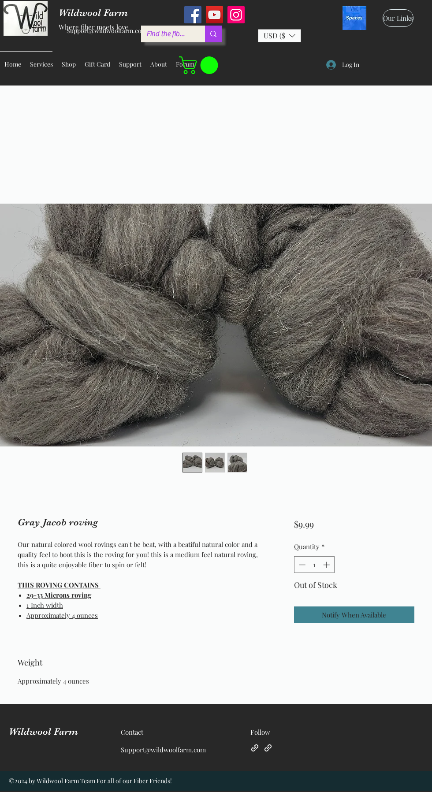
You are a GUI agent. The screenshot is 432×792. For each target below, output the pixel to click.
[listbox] (279, 35)
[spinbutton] (314, 565)
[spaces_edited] (354, 18)
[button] (279, 35)
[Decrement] (301, 565)
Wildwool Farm (43, 731)
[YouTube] (214, 14)
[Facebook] (192, 14)
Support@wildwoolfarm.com (107, 30)
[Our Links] (398, 18)
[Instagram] (236, 14)
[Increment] (327, 565)
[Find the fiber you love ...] (166, 34)
